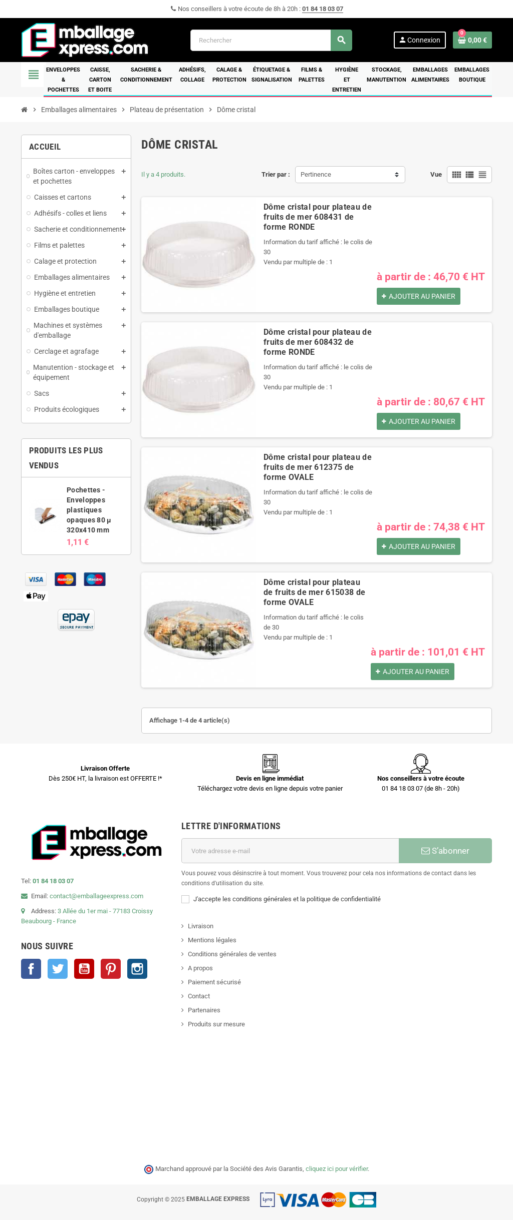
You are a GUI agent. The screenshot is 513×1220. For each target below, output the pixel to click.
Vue (436, 174)
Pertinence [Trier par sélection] (316, 174)
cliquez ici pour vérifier (337, 1168)
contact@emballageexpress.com (96, 896)
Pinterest (111, 969)
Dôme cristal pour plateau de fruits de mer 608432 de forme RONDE (318, 342)
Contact (199, 996)
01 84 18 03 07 (322, 9)
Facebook (31, 969)
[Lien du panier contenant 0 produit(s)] (472, 40)
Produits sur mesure (216, 1024)
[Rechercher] (271, 40)
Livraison (200, 926)
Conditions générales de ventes (232, 954)
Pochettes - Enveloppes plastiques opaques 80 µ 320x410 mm (89, 510)
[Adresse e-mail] (290, 850)
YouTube (84, 969)
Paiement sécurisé (214, 982)
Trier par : (276, 174)
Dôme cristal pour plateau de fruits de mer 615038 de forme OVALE (314, 592)
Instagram (137, 969)
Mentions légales (212, 940)
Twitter (58, 969)
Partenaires (204, 1010)
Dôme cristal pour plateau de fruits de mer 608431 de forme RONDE (318, 217)
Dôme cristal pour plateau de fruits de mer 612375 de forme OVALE (318, 467)
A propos (200, 968)
